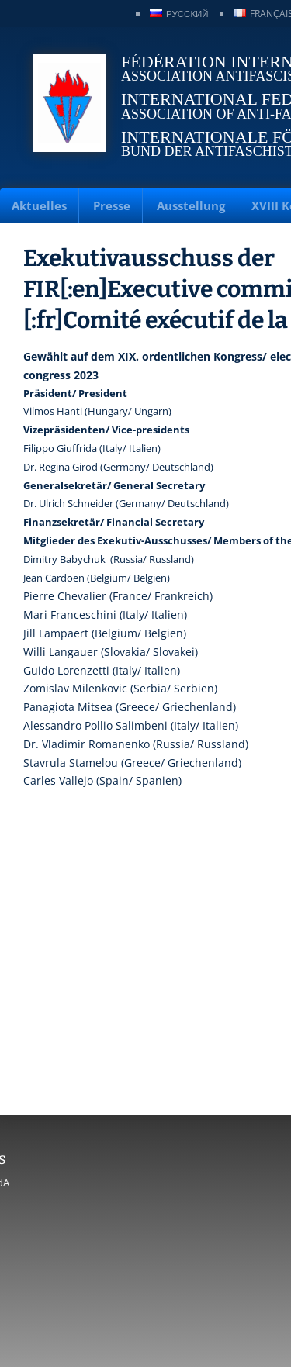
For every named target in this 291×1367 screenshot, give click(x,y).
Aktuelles (39, 205)
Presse (111, 205)
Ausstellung (191, 205)
